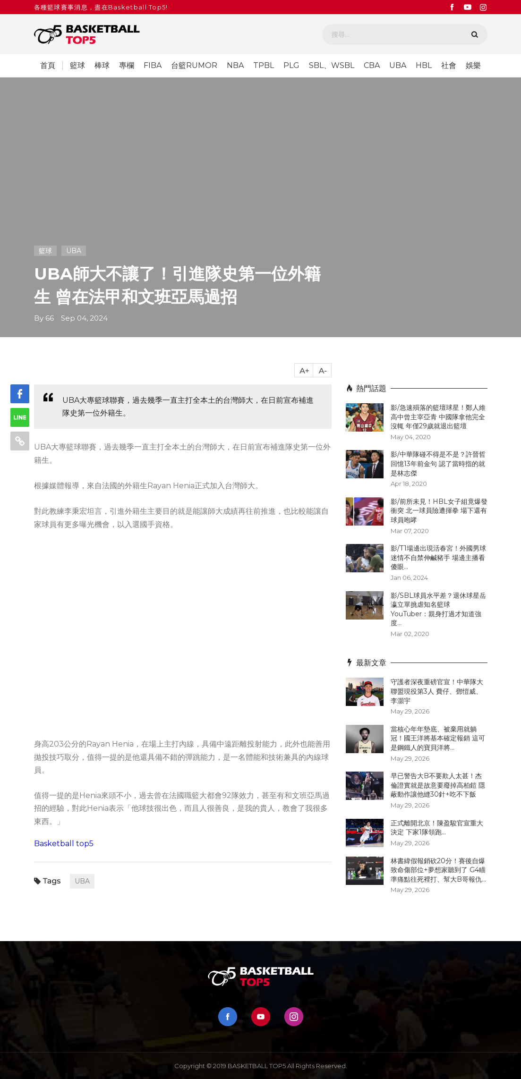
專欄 (126, 65)
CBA (372, 65)
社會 (448, 65)
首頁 (47, 65)
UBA (397, 65)
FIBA (153, 65)
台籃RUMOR (194, 65)
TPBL (263, 65)
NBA (235, 65)
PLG (291, 65)
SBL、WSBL (331, 65)
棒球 (102, 65)
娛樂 (473, 65)
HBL (424, 65)
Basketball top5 (64, 843)
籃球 (77, 65)
